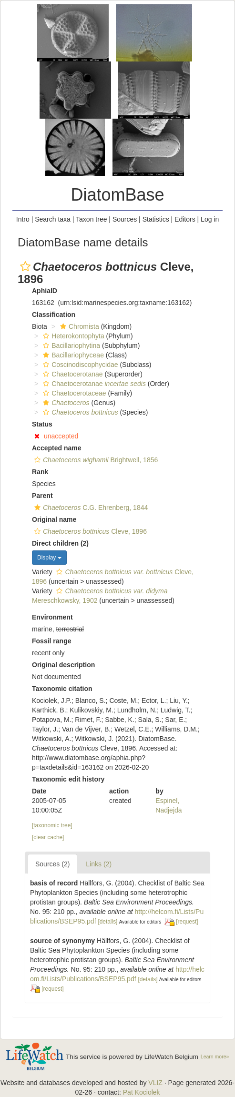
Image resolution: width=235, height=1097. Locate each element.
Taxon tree (91, 219)
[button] (25, 266)
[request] (187, 921)
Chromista (78, 326)
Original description (63, 665)
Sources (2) (52, 864)
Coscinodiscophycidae (79, 364)
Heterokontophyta (72, 336)
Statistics (156, 219)
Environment (52, 617)
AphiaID (44, 291)
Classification (53, 314)
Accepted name (56, 448)
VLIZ (155, 1083)
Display (49, 557)
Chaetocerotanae (71, 374)
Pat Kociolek (141, 1092)
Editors (184, 219)
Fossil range (51, 641)
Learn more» (215, 1056)
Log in (210, 219)
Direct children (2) (60, 543)
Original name (54, 519)
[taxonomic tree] (52, 825)
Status (42, 424)
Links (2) (99, 864)
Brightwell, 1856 (95, 460)
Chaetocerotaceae (73, 393)
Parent (42, 495)
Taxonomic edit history (68, 779)
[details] (107, 921)
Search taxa (53, 219)
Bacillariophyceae (72, 355)
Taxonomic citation (62, 688)
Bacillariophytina (70, 345)
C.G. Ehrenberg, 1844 (90, 507)
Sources (124, 219)
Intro (23, 219)
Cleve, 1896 (89, 531)
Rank (40, 472)
